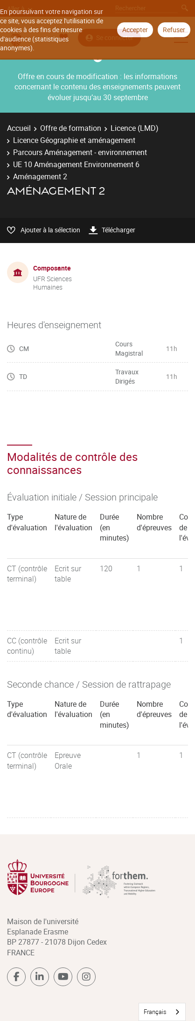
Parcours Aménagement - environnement (80, 152)
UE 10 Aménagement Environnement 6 (76, 164)
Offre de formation (70, 128)
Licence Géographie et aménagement (74, 140)
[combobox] (162, 1012)
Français (155, 1011)
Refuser (174, 29)
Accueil (19, 128)
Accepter (135, 29)
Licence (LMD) (135, 128)
